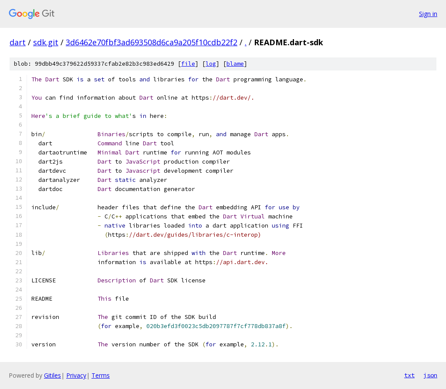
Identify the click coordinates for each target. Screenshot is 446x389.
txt (409, 375)
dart (18, 42)
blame (235, 63)
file (188, 63)
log (211, 63)
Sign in (428, 14)
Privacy (76, 375)
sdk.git (45, 42)
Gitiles (52, 375)
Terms (100, 375)
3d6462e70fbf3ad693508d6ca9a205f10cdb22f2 (151, 42)
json (430, 375)
